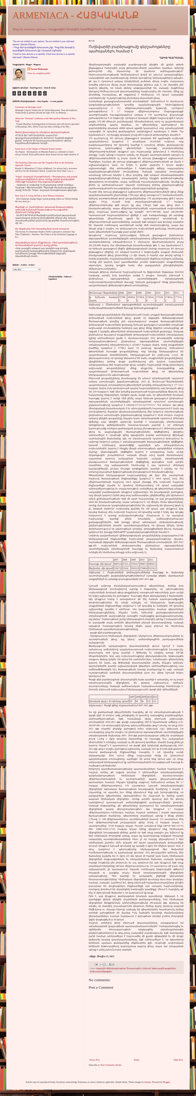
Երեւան (146, 968)
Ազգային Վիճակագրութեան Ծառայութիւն (118, 968)
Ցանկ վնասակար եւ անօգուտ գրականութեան (42, 132)
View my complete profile (39, 73)
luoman (147, 1082)
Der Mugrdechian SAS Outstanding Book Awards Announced (42, 229)
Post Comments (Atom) (111, 1065)
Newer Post (94, 1060)
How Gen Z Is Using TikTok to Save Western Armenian (39, 196)
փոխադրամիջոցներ (101, 971)
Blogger (166, 1082)
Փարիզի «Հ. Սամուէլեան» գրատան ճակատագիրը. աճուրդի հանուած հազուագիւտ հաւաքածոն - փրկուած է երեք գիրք (44, 210)
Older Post (178, 1060)
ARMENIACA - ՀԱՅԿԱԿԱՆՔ (75, 15)
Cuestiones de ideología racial (28, 107)
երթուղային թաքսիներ (164, 968)
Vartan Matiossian (39, 69)
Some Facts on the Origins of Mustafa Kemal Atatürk (38, 149)
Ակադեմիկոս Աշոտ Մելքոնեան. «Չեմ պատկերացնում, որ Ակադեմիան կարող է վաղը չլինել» (46, 243)
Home (136, 1060)
